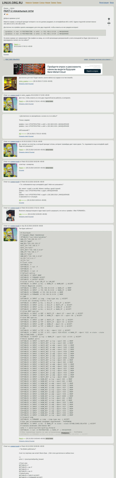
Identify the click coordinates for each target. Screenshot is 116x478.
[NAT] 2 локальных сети (19, 11)
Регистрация (104, 3)
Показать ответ (23, 83)
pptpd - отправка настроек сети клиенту (97, 59)
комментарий (14, 95)
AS (20, 133)
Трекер (53, 3)
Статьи (41, 3)
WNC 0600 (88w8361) (12, 59)
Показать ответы (24, 152)
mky (20, 214)
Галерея (36, 3)
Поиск (59, 3)
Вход (112, 3)
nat (7, 14)
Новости (29, 3)
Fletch (16, 44)
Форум (47, 3)
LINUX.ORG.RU (12, 3)
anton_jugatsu (23, 81)
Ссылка (6, 54)
